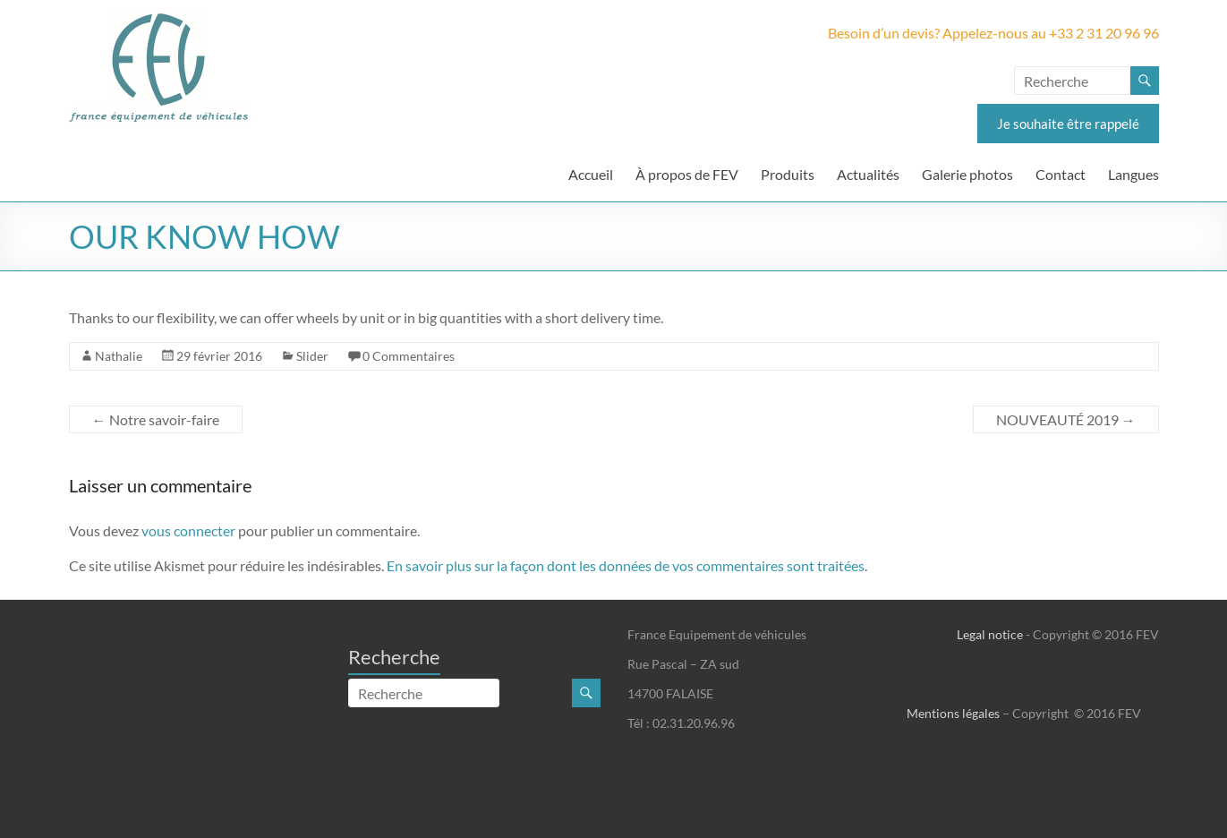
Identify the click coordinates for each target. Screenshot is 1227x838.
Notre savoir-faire (155, 419)
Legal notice (990, 634)
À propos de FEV (686, 174)
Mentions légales (953, 713)
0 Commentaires (408, 355)
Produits (787, 174)
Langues (1133, 174)
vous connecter (188, 530)
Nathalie (118, 355)
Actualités (868, 174)
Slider (312, 355)
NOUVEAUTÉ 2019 (1066, 419)
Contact (1060, 174)
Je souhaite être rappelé (1068, 123)
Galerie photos (967, 174)
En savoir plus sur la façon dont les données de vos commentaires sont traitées (626, 565)
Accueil (590, 174)
